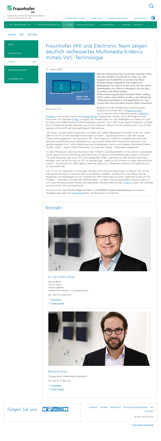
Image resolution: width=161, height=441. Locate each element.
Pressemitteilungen (17, 70)
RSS (152, 407)
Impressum (115, 407)
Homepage (56, 299)
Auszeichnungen (117, 18)
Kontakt (93, 407)
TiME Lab (96, 18)
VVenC (127, 182)
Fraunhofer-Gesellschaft (143, 425)
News (21, 34)
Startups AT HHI (75, 18)
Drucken (149, 411)
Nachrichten (32, 34)
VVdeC (75, 119)
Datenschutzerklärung (136, 407)
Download (78, 193)
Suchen (151, 6)
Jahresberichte (15, 79)
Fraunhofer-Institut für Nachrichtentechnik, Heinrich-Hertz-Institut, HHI (26, 17)
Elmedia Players (89, 116)
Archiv (11, 62)
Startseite (12, 34)
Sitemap (104, 407)
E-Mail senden (57, 303)
